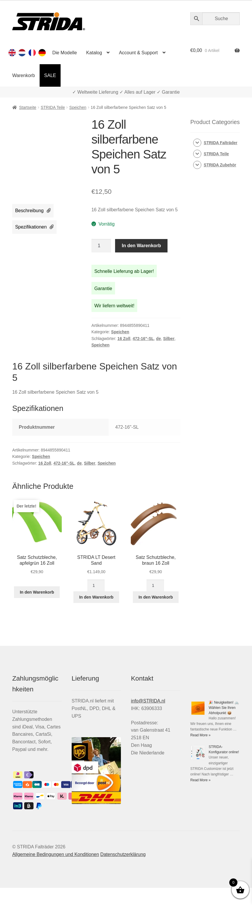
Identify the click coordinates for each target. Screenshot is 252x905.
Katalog (94, 52)
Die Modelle (64, 52)
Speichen (77, 107)
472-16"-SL (143, 338)
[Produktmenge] (101, 245)
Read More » (200, 735)
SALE (50, 75)
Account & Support (138, 52)
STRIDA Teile (53, 107)
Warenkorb (23, 75)
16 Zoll (123, 338)
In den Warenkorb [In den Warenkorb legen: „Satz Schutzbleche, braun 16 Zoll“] (155, 597)
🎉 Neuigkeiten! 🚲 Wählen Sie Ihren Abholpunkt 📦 (224, 707)
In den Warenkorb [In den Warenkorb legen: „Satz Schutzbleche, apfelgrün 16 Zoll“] (37, 592)
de (158, 338)
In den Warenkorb (141, 245)
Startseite (27, 107)
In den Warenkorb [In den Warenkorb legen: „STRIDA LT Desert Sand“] (96, 597)
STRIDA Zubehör (220, 165)
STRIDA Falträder (220, 142)
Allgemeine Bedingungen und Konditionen (55, 854)
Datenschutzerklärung (123, 854)
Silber (169, 338)
